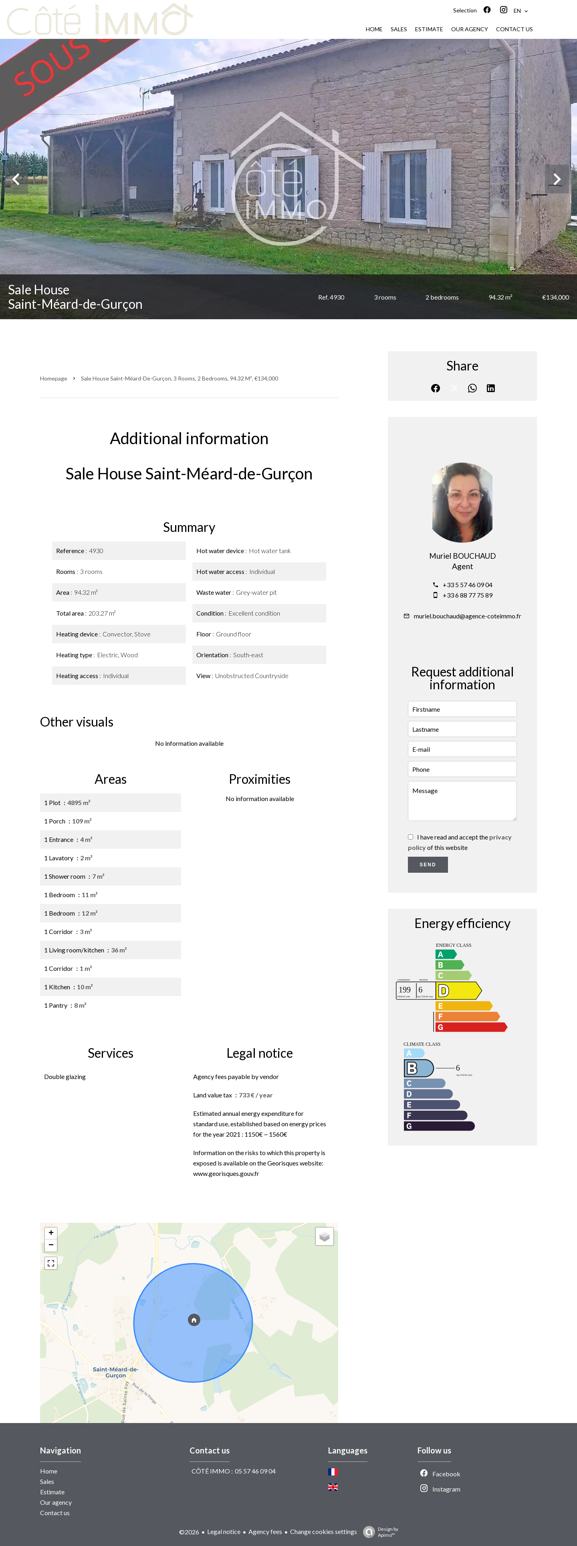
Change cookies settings (323, 1531)
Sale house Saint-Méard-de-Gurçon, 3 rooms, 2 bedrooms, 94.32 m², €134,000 (179, 378)
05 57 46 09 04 (255, 1471)
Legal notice (223, 1531)
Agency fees (265, 1531)
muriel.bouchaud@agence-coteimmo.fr (467, 616)
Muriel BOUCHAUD (462, 556)
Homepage (53, 378)
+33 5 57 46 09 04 (467, 584)
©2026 (189, 1532)
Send (428, 865)
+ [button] (51, 1234)
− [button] (51, 1246)
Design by (378, 1532)
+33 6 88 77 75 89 (467, 595)
